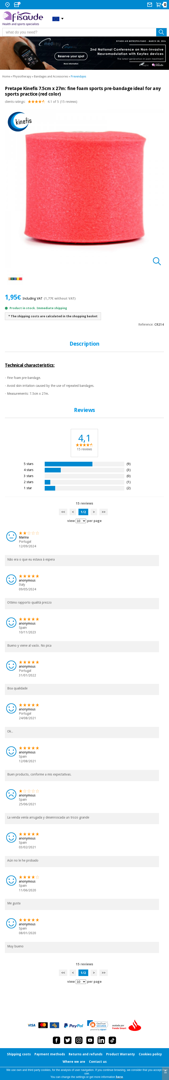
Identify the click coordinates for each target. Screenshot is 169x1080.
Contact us (98, 1061)
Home (6, 76)
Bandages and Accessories (51, 76)
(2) (129, 488)
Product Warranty (120, 1054)
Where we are (74, 1061)
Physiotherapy (22, 76)
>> (103, 512)
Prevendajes (78, 76)
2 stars (28, 482)
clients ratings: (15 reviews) (41, 103)
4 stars (28, 469)
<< (63, 512)
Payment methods (49, 1054)
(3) (129, 469)
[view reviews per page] (81, 521)
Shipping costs (19, 1054)
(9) (129, 463)
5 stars (28, 463)
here (119, 1077)
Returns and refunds (85, 1054)
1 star (28, 488)
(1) (129, 482)
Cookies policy (150, 1054)
